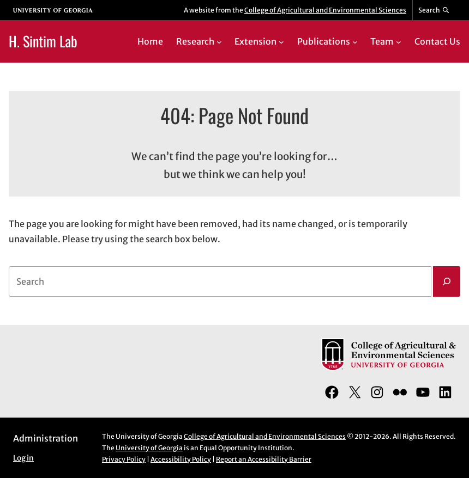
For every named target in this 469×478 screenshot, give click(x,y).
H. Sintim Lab (43, 41)
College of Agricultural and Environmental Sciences (325, 10)
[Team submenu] (398, 42)
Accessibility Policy (181, 459)
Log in (23, 458)
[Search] (446, 281)
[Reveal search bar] (434, 10)
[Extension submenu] (281, 42)
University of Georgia (149, 448)
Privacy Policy (124, 459)
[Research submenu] (219, 42)
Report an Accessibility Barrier (263, 459)
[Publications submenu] (355, 42)
